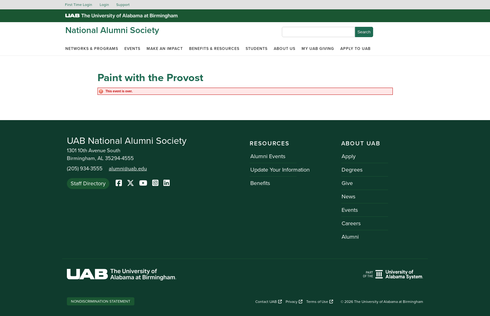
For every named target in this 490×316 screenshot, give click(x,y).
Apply (348, 156)
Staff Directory (88, 183)
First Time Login (78, 4)
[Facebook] (119, 183)
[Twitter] (130, 183)
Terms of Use (319, 301)
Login (104, 4)
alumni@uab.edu (128, 169)
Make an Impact (165, 48)
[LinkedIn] (166, 183)
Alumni (349, 236)
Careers (350, 223)
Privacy (294, 301)
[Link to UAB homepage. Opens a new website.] (121, 275)
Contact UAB (268, 301)
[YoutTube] (143, 183)
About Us (284, 48)
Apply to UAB (355, 48)
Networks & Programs (91, 48)
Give (346, 183)
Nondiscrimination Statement (100, 301)
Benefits (259, 183)
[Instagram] (155, 183)
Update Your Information (279, 169)
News (348, 196)
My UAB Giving (318, 48)
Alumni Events (267, 156)
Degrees (351, 169)
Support (123, 4)
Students (257, 48)
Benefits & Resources (214, 48)
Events (132, 48)
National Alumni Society (112, 30)
